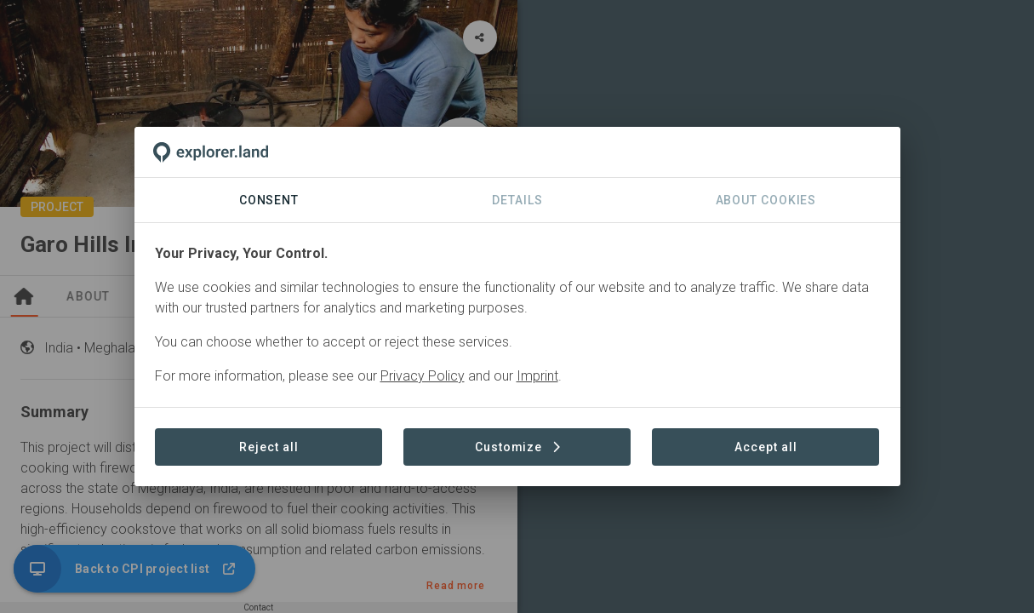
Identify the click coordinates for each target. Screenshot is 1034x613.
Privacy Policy (422, 376)
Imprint (537, 376)
